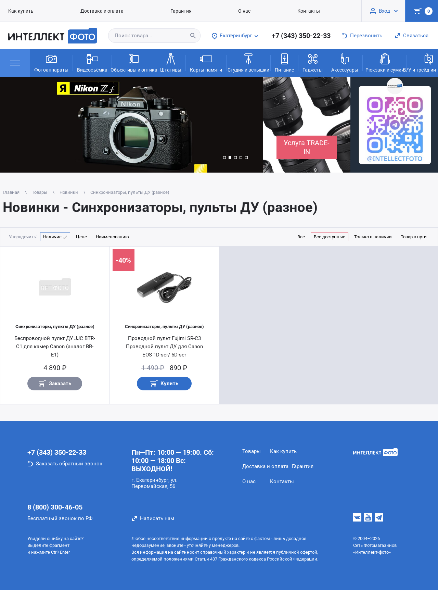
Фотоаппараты (51, 62)
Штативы (170, 62)
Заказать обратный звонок (69, 464)
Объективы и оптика (134, 62)
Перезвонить (366, 36)
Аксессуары (344, 62)
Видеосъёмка (92, 62)
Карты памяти (206, 62)
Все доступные (329, 236)
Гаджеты (312, 62)
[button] (224, 157)
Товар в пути (414, 236)
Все (301, 236)
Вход (384, 11)
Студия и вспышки (248, 62)
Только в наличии (373, 236)
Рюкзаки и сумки (384, 62)
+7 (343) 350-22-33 (301, 36)
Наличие (52, 236)
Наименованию (112, 236)
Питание (284, 62)
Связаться (415, 36)
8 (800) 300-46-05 (54, 507)
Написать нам (157, 518)
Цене (81, 236)
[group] (131, 125)
